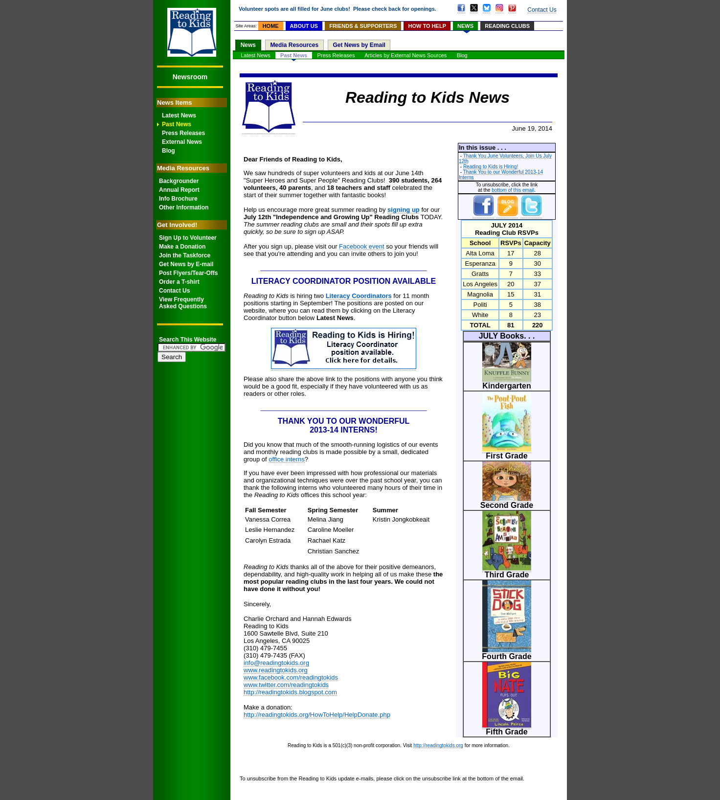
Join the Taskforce (184, 255)
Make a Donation (182, 246)
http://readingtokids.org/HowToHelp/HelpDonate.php (317, 714)
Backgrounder (179, 181)
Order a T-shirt (179, 281)
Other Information (183, 207)
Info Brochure (178, 198)
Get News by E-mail (186, 264)
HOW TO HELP (427, 26)
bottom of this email (513, 190)
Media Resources (294, 45)
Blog (168, 150)
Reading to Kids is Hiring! (490, 166)
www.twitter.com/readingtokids (286, 684)
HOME (271, 26)
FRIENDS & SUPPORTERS (363, 26)
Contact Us (174, 290)
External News (182, 141)
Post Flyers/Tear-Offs (188, 273)
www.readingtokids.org (276, 670)
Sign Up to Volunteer (188, 237)
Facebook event (361, 246)
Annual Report (179, 189)
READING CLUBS (507, 26)
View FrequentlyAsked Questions (183, 303)
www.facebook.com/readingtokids (291, 677)
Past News (176, 124)
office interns (286, 459)
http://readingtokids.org (438, 745)
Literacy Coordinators (359, 295)
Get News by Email (359, 45)
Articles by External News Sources (405, 55)
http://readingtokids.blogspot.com (290, 692)
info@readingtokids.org (276, 662)
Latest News (179, 115)
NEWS (465, 26)
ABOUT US (304, 26)
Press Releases (183, 133)
